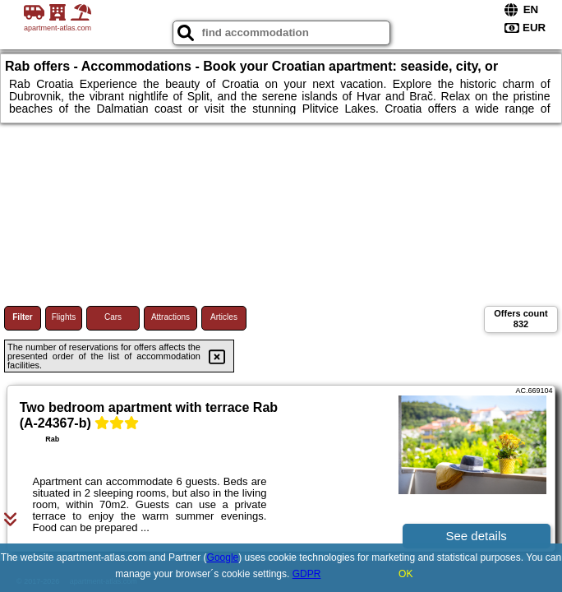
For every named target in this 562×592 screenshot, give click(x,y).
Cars (113, 316)
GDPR (307, 574)
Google (223, 557)
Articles (223, 316)
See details (476, 536)
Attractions (170, 316)
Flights (64, 316)
